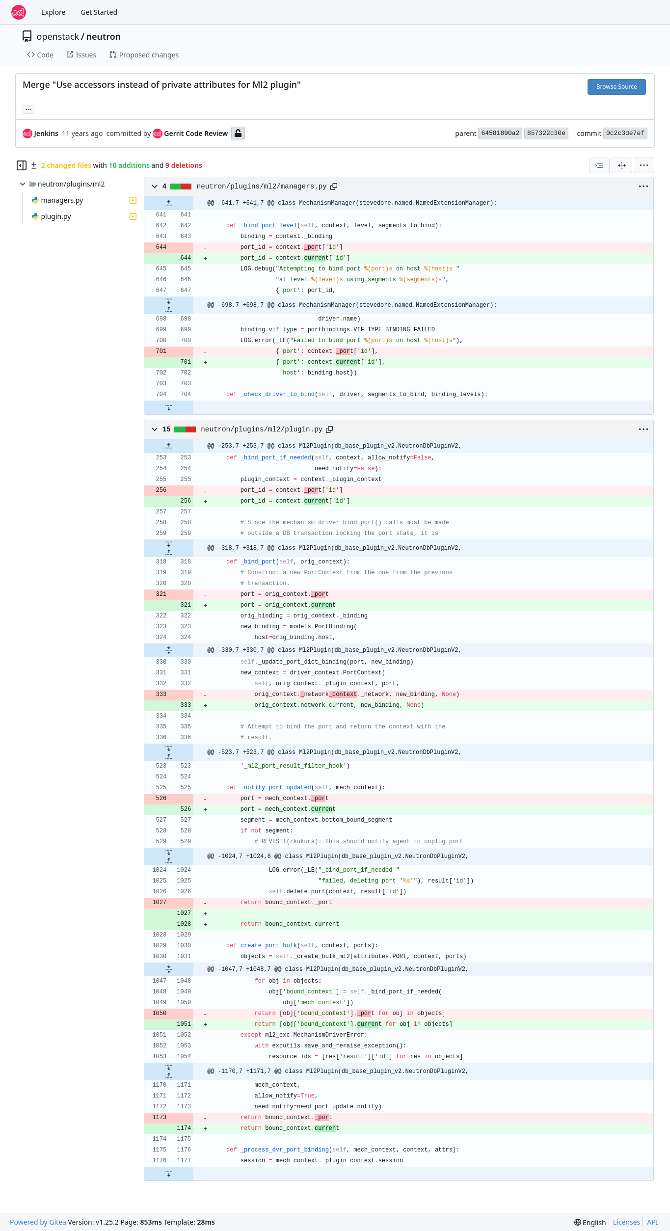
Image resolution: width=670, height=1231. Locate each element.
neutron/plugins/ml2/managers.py (262, 186)
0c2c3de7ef (625, 133)
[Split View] (622, 165)
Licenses (627, 1222)
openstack (58, 36)
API (652, 1222)
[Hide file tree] (22, 165)
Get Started (98, 12)
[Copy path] (334, 186)
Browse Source (616, 86)
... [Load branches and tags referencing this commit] (28, 108)
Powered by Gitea (38, 1222)
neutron (103, 36)
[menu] (644, 165)
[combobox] (599, 165)
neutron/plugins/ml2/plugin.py (261, 429)
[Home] (18, 12)
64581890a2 (500, 133)
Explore (53, 12)
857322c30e (546, 133)
